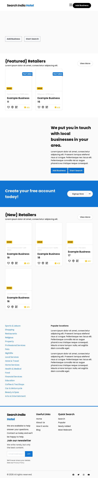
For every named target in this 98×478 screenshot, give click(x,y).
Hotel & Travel (12, 360)
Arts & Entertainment (14, 247)
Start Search (34, 38)
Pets (7, 348)
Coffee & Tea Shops (14, 383)
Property (9, 340)
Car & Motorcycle (13, 387)
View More (85, 63)
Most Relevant (65, 429)
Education (10, 379)
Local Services (12, 293)
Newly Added (64, 425)
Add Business (81, 5)
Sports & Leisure (13, 94)
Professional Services (15, 344)
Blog (38, 429)
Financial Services (13, 376)
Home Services (12, 364)
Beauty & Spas (12, 391)
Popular (62, 421)
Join (28, 453)
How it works (42, 425)
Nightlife (9, 352)
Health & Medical (13, 368)
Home (39, 418)
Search (61, 418)
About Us (40, 421)
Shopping (9, 329)
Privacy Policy (19, 462)
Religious (41, 94)
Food (7, 372)
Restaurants (72, 247)
